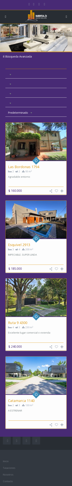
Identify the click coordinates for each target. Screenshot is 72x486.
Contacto (8, 481)
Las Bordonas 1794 (23, 166)
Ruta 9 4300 (17, 322)
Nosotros (8, 474)
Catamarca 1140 (21, 400)
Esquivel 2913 (19, 244)
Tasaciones (9, 468)
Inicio (6, 461)
